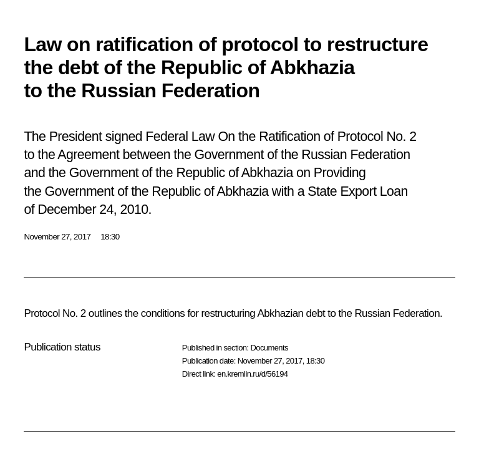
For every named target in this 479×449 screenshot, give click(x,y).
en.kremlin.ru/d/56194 (252, 374)
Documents (269, 347)
